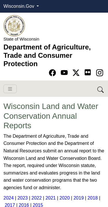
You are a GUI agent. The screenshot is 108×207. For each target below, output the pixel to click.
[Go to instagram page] (99, 73)
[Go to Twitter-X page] (77, 73)
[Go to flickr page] (87, 72)
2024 (8, 197)
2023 (23, 197)
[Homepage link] (14, 25)
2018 (93, 197)
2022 (36, 197)
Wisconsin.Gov (19, 6)
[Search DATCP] (101, 88)
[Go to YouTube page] (65, 73)
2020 (65, 197)
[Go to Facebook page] (53, 73)
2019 (78, 197)
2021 (51, 197)
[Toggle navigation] (10, 89)
